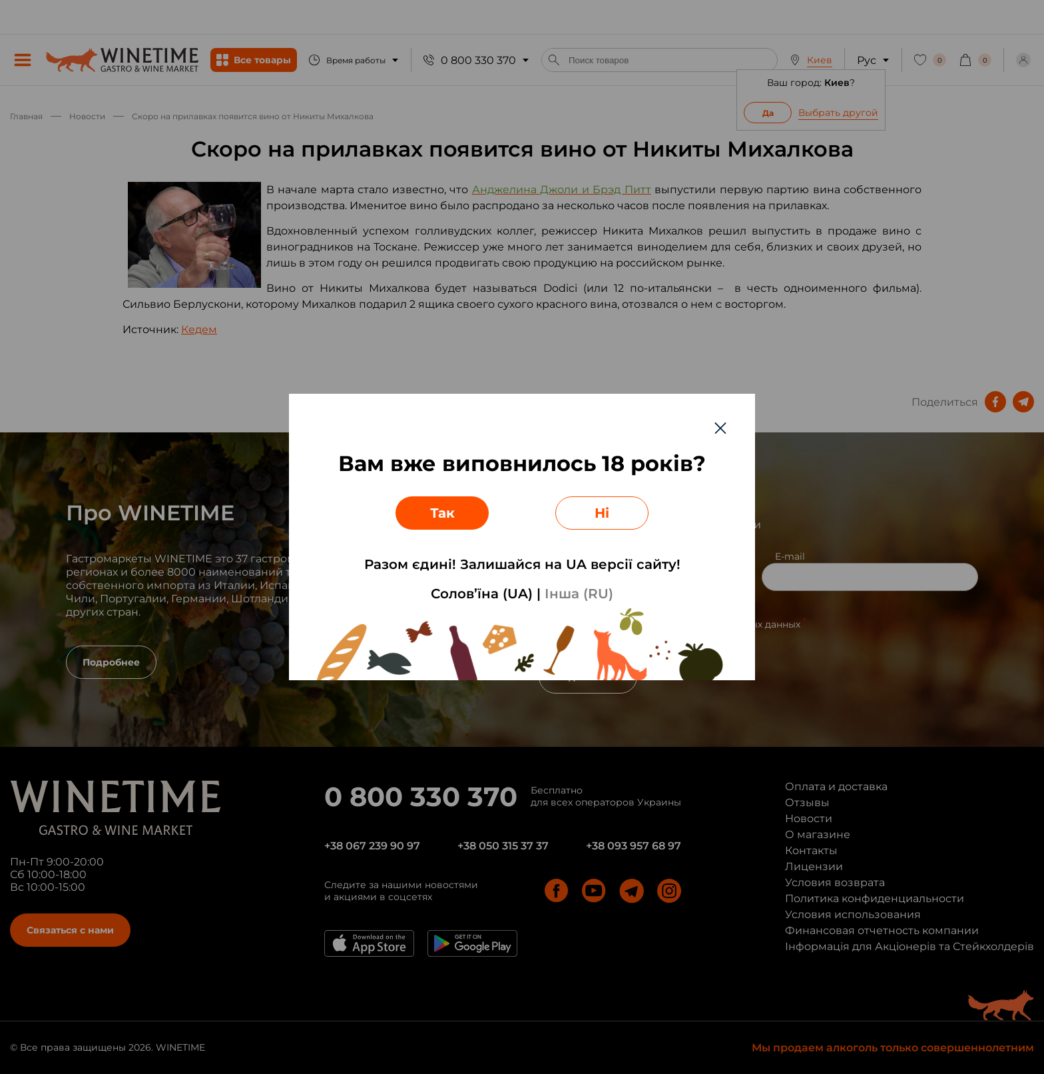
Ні (602, 513)
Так (442, 513)
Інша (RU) (579, 594)
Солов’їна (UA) (482, 594)
